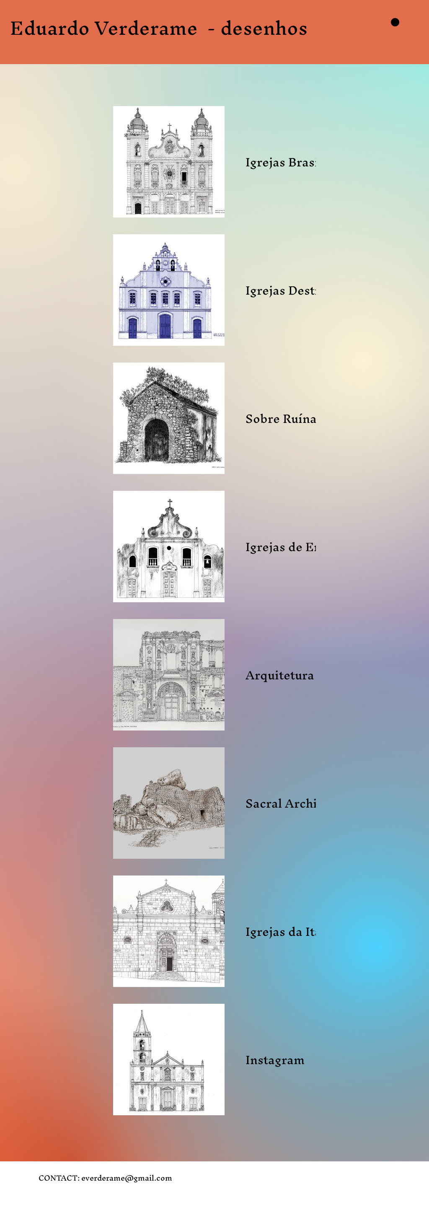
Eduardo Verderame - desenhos (159, 27)
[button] (395, 22)
